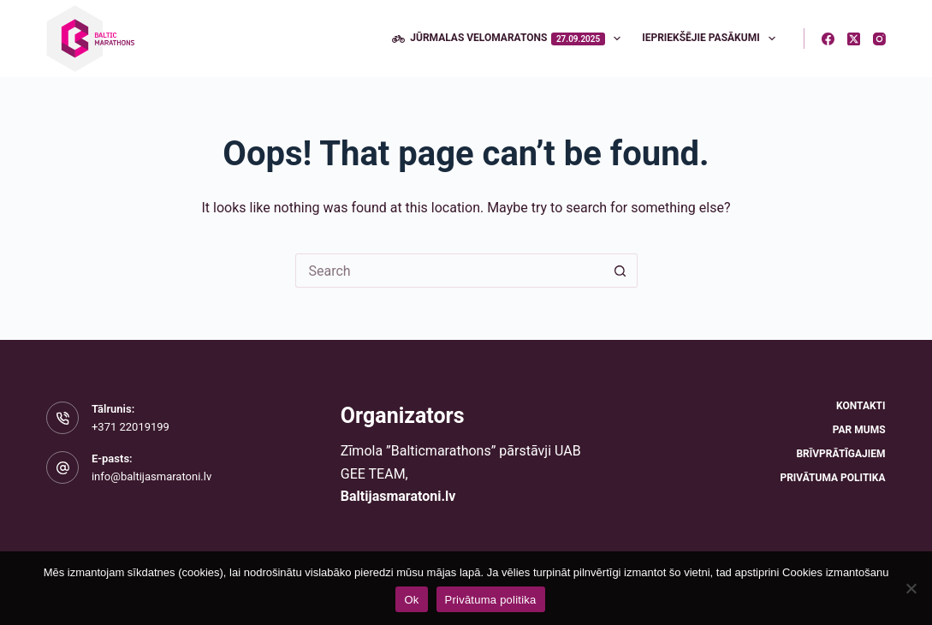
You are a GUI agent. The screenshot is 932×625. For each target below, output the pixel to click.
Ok (411, 599)
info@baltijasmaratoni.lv (151, 476)
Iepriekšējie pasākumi (712, 38)
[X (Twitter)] (853, 39)
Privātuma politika (832, 478)
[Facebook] (828, 39)
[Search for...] (449, 270)
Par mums (859, 430)
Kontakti (860, 406)
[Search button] (620, 270)
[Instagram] (879, 39)
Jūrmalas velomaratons (509, 38)
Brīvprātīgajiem (840, 454)
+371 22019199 (130, 426)
